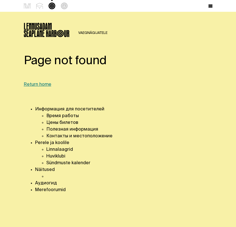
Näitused (45, 170)
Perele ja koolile (52, 143)
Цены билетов (62, 123)
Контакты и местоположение (79, 136)
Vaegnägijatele (92, 33)
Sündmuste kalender (68, 163)
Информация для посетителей (69, 109)
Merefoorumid (50, 190)
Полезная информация (72, 129)
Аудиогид (46, 183)
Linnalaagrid (59, 149)
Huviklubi (55, 156)
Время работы (63, 116)
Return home (37, 84)
